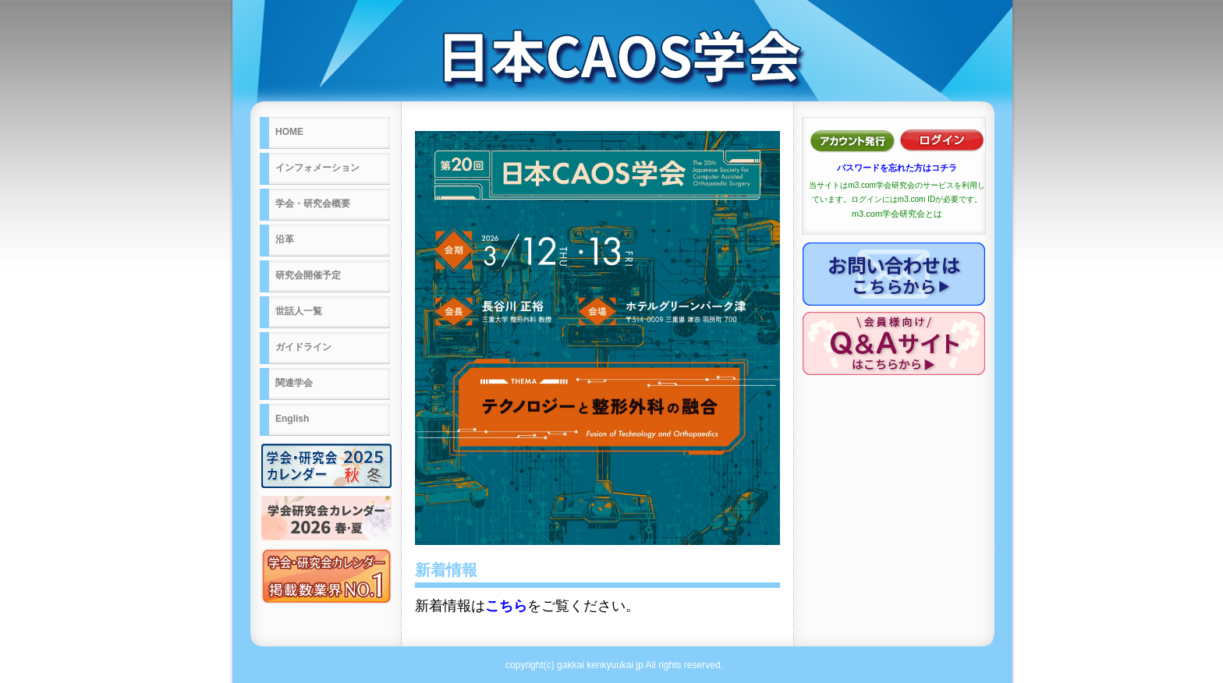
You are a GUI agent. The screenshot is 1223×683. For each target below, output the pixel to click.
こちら (506, 606)
